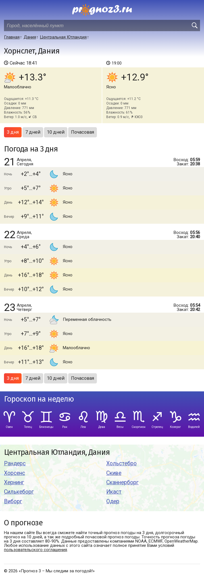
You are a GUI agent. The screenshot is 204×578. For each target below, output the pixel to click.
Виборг (13, 501)
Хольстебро (121, 463)
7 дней (32, 132)
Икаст (114, 492)
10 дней (55, 132)
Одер (112, 501)
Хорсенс (14, 473)
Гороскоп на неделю (39, 399)
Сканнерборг (122, 482)
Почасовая (82, 132)
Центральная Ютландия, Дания (57, 452)
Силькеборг (19, 492)
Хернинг (14, 482)
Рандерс (15, 463)
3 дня (13, 132)
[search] (194, 25)
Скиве (113, 473)
